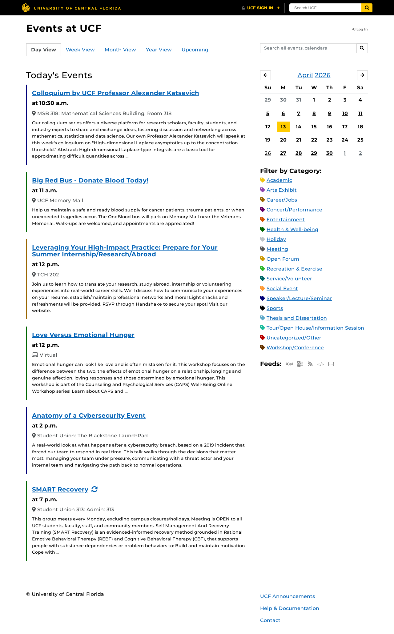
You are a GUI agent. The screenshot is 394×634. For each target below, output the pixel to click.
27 (283, 153)
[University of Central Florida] (71, 7)
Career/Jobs (282, 200)
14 (298, 127)
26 (268, 153)
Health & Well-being (292, 229)
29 (268, 100)
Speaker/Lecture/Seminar (299, 298)
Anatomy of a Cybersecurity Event (89, 415)
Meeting (277, 249)
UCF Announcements (287, 596)
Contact (270, 620)
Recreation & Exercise (294, 269)
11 (360, 113)
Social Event (282, 288)
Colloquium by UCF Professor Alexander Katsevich (115, 93)
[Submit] (366, 7)
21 (298, 140)
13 (283, 127)
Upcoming (195, 50)
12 (268, 127)
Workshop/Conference (295, 348)
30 (283, 100)
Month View (120, 50)
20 (283, 140)
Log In (360, 29)
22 (314, 140)
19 (268, 140)
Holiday (276, 239)
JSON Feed (331, 364)
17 (345, 127)
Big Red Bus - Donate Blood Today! (90, 180)
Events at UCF (64, 28)
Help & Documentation (289, 608)
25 (360, 140)
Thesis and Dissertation (297, 318)
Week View (80, 50)
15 (314, 127)
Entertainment (286, 220)
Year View (159, 50)
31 (298, 100)
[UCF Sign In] (261, 8)
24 (345, 140)
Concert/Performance (294, 210)
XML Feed (321, 364)
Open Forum (283, 259)
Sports (275, 308)
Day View (43, 50)
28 (299, 153)
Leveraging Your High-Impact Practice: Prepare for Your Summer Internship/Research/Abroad (125, 251)
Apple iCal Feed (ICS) (289, 364)
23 (330, 140)
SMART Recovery (60, 489)
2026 (323, 75)
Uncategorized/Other (294, 338)
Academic (279, 180)
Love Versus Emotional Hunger (83, 335)
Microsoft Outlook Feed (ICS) (300, 364)
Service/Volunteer (289, 279)
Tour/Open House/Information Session (315, 328)
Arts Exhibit (282, 190)
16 (329, 127)
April (305, 75)
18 (360, 127)
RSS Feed (310, 364)
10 (345, 113)
